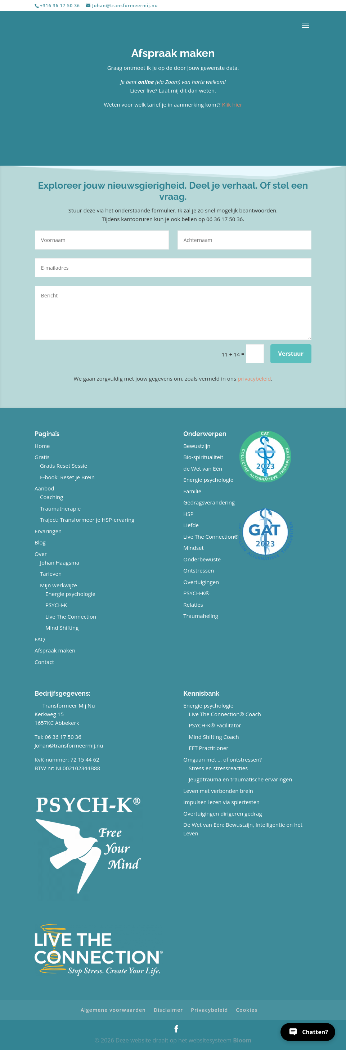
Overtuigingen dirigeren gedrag (222, 813)
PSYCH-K (56, 605)
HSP (188, 513)
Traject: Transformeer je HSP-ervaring (87, 519)
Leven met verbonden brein (218, 790)
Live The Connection (70, 616)
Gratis (42, 457)
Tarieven (51, 573)
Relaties (193, 604)
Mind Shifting (61, 627)
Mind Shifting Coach (214, 736)
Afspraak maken (55, 650)
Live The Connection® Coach (225, 714)
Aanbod (44, 488)
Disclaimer (168, 1009)
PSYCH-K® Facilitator (215, 725)
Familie (192, 491)
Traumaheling (200, 615)
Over (41, 553)
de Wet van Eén (202, 468)
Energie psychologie (70, 593)
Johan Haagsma (59, 562)
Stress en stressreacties (218, 768)
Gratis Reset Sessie (63, 465)
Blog (40, 542)
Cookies (246, 1009)
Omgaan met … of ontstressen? (222, 759)
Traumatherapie (60, 508)
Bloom (242, 1040)
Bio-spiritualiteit (203, 457)
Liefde (191, 525)
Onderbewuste (202, 559)
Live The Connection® (211, 536)
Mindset (193, 547)
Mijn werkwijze (58, 585)
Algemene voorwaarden (113, 1009)
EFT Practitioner (208, 747)
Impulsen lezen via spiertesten (221, 802)
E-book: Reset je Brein (67, 477)
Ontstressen (198, 570)
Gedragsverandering (209, 502)
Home (42, 445)
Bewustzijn (196, 445)
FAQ (40, 639)
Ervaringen (48, 531)
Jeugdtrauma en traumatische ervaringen (240, 779)
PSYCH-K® (196, 593)
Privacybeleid (209, 1009)
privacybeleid (254, 378)
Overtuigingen (201, 581)
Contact (44, 661)
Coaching (51, 497)
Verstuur (291, 354)
